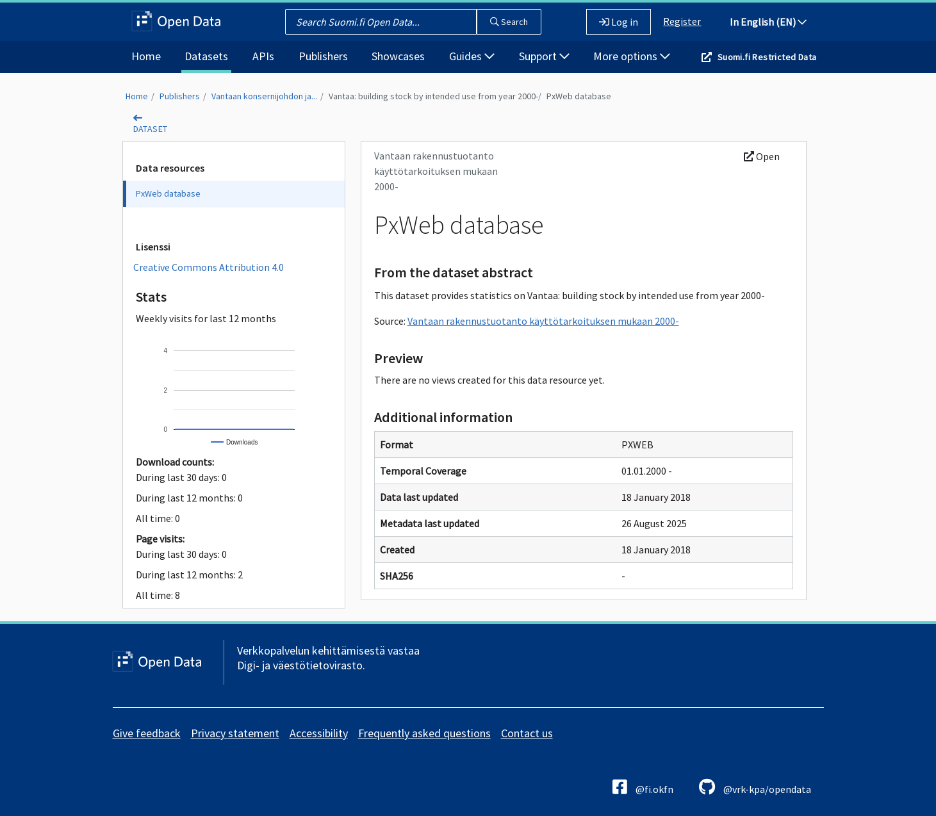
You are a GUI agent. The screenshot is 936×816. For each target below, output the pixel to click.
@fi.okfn (642, 787)
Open (762, 156)
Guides (472, 56)
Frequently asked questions (424, 733)
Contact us (527, 733)
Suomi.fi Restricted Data (767, 57)
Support (544, 56)
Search (509, 22)
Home (146, 56)
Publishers (323, 56)
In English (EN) (768, 21)
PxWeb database (578, 96)
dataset (150, 129)
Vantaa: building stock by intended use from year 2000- (433, 96)
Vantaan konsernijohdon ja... (264, 96)
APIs (263, 56)
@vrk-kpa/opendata (755, 787)
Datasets (206, 56)
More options (631, 56)
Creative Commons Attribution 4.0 (208, 267)
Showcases (398, 56)
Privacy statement (235, 733)
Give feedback (147, 733)
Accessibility (319, 733)
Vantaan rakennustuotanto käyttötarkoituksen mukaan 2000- (543, 320)
